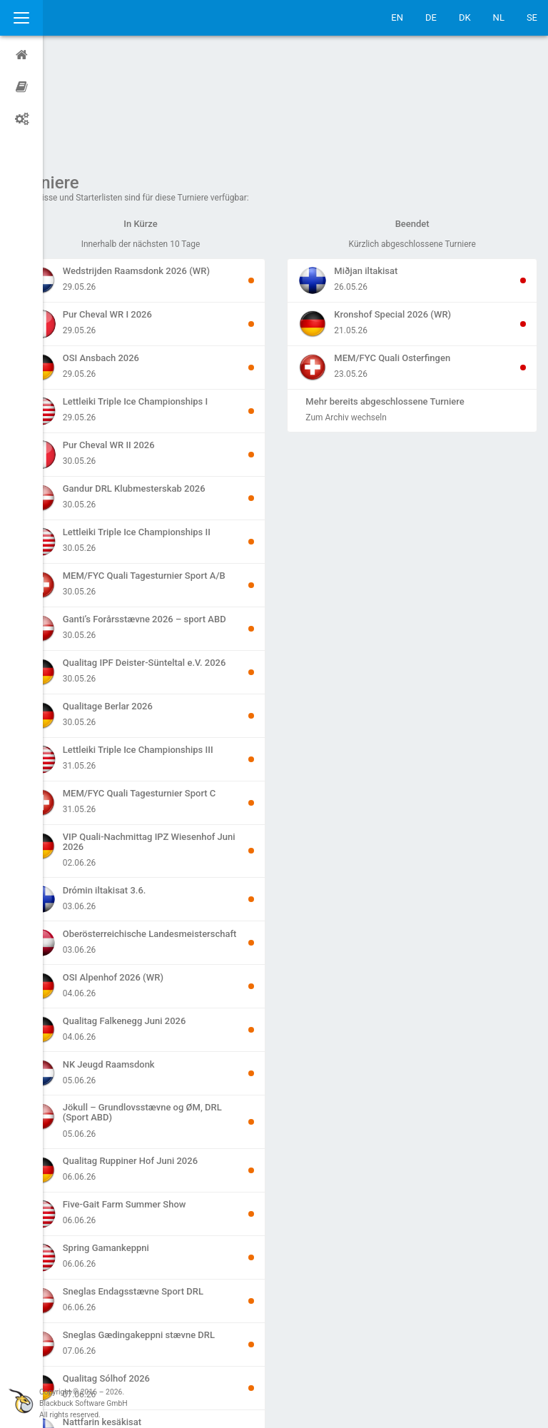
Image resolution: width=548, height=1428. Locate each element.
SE (532, 17)
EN (397, 17)
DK (465, 17)
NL (498, 17)
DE (431, 17)
